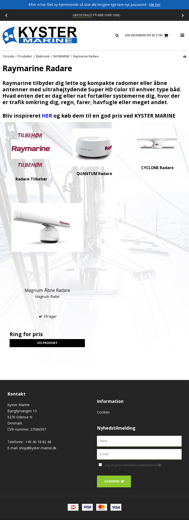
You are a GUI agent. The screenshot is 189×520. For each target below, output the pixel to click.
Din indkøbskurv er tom (147, 35)
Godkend (112, 481)
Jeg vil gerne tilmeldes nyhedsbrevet (143, 464)
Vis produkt (47, 343)
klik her (154, 4)
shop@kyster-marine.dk (37, 448)
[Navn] (139, 440)
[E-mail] (139, 454)
